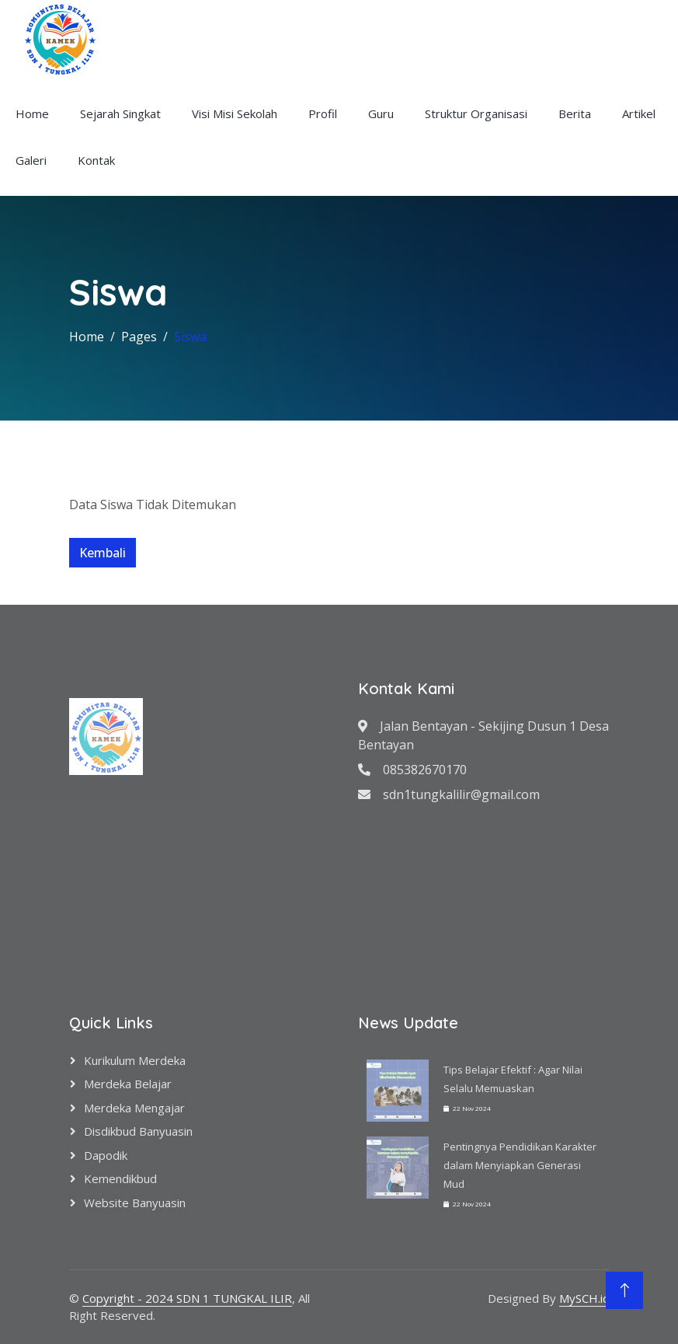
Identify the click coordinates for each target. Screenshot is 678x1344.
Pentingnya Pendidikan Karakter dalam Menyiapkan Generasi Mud (519, 1165)
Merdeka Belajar (128, 1083)
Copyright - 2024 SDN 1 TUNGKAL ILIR (187, 1298)
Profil (322, 113)
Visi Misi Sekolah (234, 113)
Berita (574, 113)
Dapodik (105, 1155)
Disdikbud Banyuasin (138, 1131)
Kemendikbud (120, 1178)
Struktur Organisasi (476, 113)
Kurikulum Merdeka (135, 1060)
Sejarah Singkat (120, 113)
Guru (381, 113)
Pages (139, 336)
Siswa (190, 336)
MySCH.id (584, 1298)
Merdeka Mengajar (134, 1107)
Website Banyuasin (135, 1202)
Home (32, 113)
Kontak (96, 160)
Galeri (31, 160)
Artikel (638, 113)
